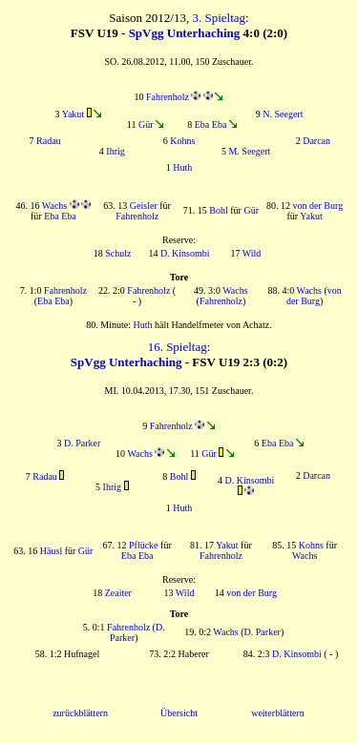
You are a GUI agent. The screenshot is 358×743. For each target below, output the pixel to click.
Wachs (54, 205)
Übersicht (179, 713)
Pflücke (143, 545)
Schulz (118, 253)
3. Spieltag (218, 17)
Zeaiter (118, 593)
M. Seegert (249, 151)
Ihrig (115, 151)
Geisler (144, 205)
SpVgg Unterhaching (185, 33)
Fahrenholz (167, 97)
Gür (146, 124)
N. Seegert (283, 114)
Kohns (182, 140)
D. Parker (82, 443)
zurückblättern (80, 713)
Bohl (218, 210)
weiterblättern (278, 713)
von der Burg (318, 205)
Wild (252, 253)
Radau (48, 140)
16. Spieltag (177, 347)
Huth (182, 167)
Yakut (73, 114)
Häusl (51, 551)
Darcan (316, 140)
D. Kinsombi (185, 253)
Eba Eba (211, 124)
